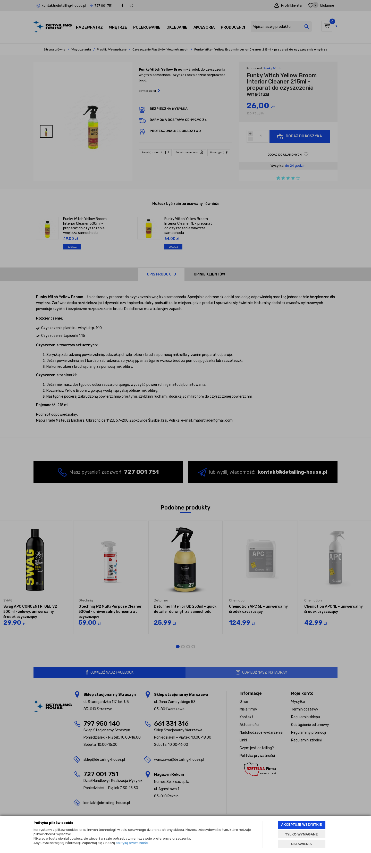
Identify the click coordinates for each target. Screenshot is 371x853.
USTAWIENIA (301, 844)
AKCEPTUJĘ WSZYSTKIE (301, 824)
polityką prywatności (132, 843)
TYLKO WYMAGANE (301, 834)
